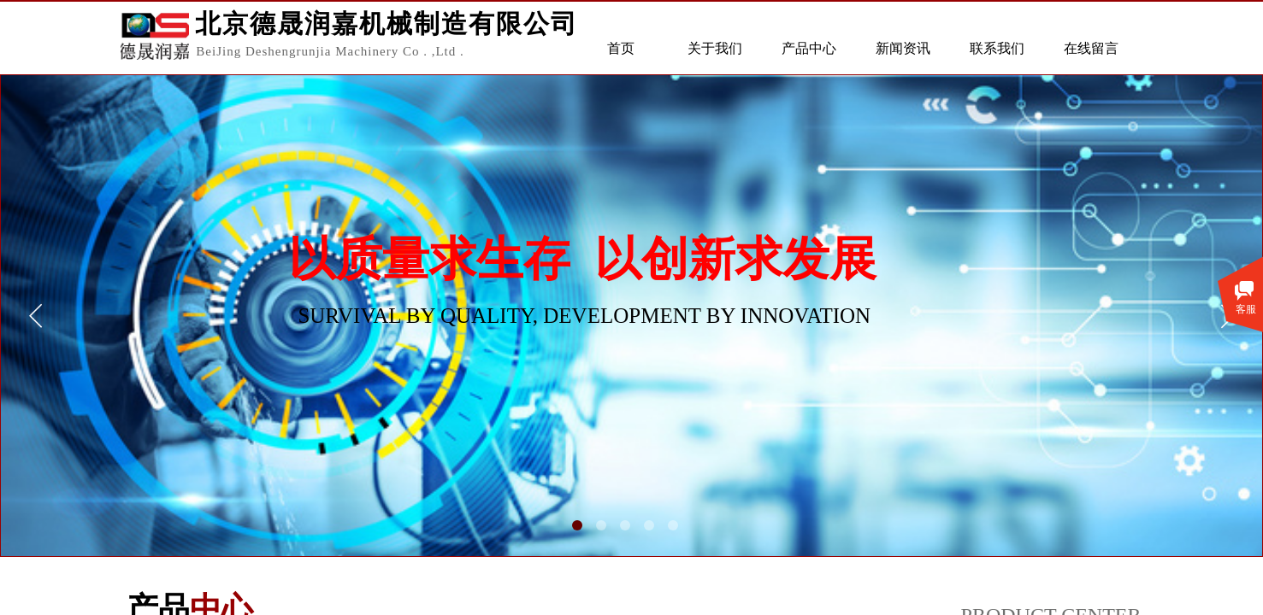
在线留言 (1091, 48)
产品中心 (809, 48)
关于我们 (715, 48)
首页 (620, 48)
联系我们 (997, 48)
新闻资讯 (903, 48)
